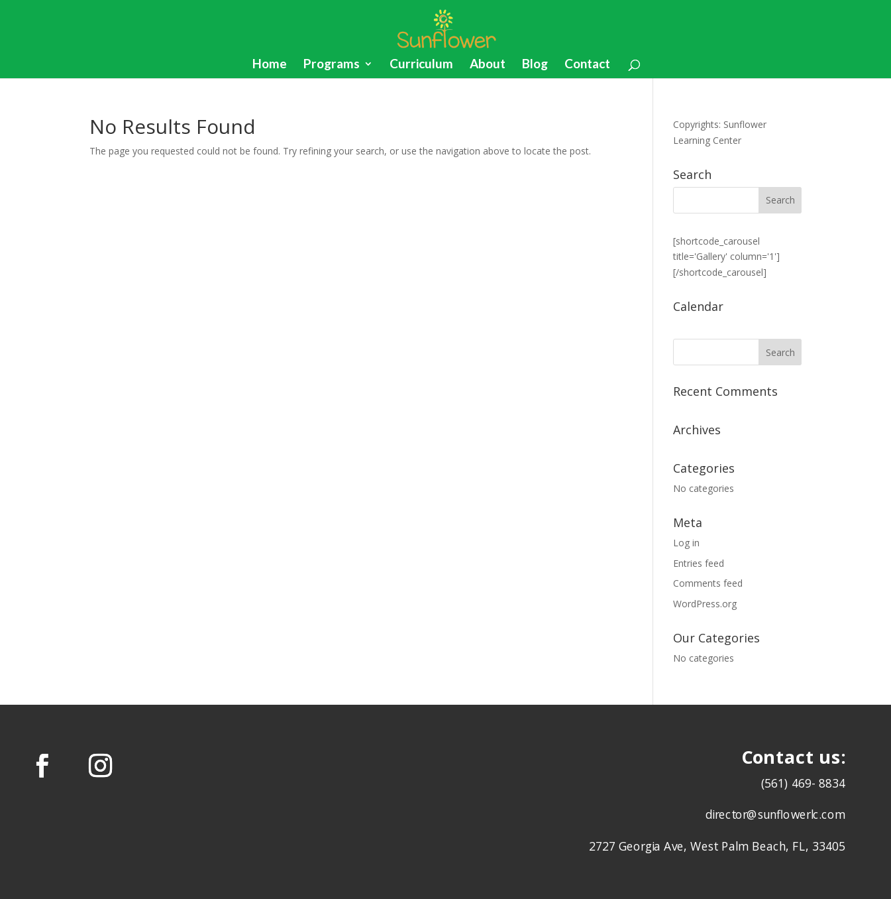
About (487, 65)
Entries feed (698, 563)
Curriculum (421, 65)
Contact (587, 65)
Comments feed (708, 583)
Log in (686, 542)
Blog (535, 65)
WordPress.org (705, 603)
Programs (331, 65)
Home (269, 65)
